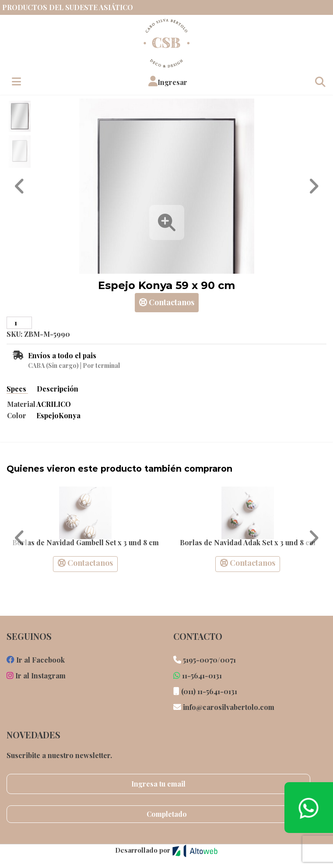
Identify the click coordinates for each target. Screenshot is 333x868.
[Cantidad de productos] (19, 323)
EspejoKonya (58, 415)
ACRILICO (53, 404)
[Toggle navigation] (320, 81)
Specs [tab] (17, 388)
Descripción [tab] (57, 388)
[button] (167, 81)
